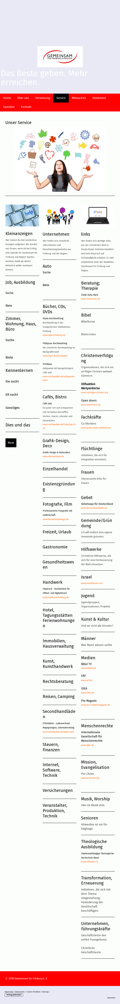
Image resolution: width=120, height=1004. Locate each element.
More (11, 442)
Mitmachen (79, 98)
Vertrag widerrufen (13, 995)
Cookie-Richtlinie (33, 992)
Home (7, 98)
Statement (99, 98)
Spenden (9, 107)
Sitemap (45, 992)
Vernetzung (42, 98)
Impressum (9, 992)
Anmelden (111, 998)
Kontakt (26, 107)
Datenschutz (20, 992)
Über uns (23, 98)
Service (61, 98)
